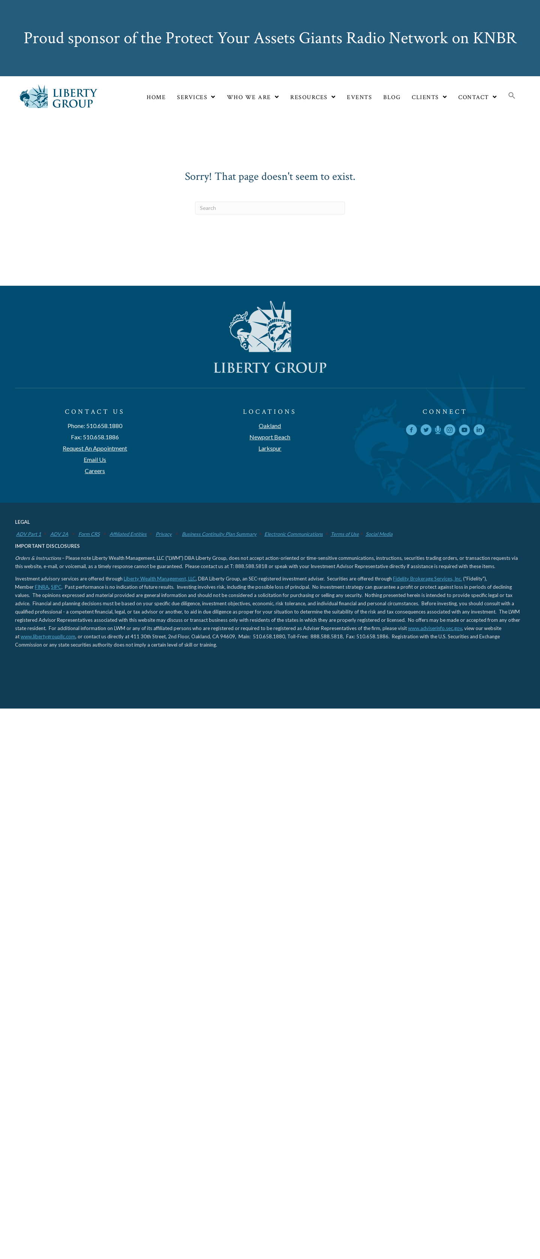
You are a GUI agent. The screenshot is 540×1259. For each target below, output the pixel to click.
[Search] (270, 208)
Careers (95, 470)
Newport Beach (269, 436)
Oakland (270, 425)
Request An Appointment (95, 448)
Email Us (95, 459)
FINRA (42, 587)
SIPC (56, 587)
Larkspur (269, 448)
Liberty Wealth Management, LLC (160, 579)
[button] (511, 96)
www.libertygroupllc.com (48, 636)
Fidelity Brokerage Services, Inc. (427, 579)
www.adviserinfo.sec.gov (435, 628)
